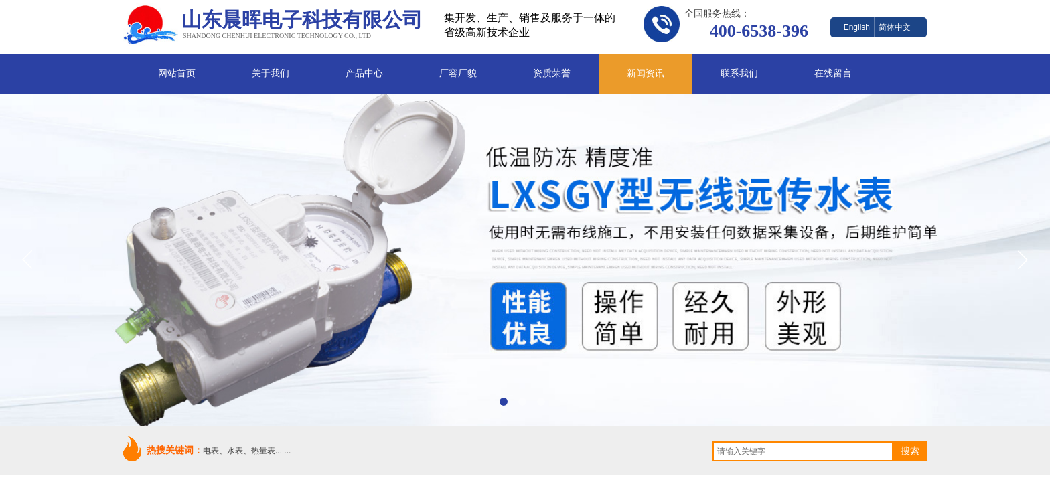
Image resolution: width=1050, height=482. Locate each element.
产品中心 (364, 73)
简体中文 (895, 27)
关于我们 (270, 73)
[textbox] (802, 451)
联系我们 (739, 73)
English (857, 27)
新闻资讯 (645, 73)
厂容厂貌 (458, 73)
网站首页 (177, 73)
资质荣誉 (552, 73)
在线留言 (833, 73)
